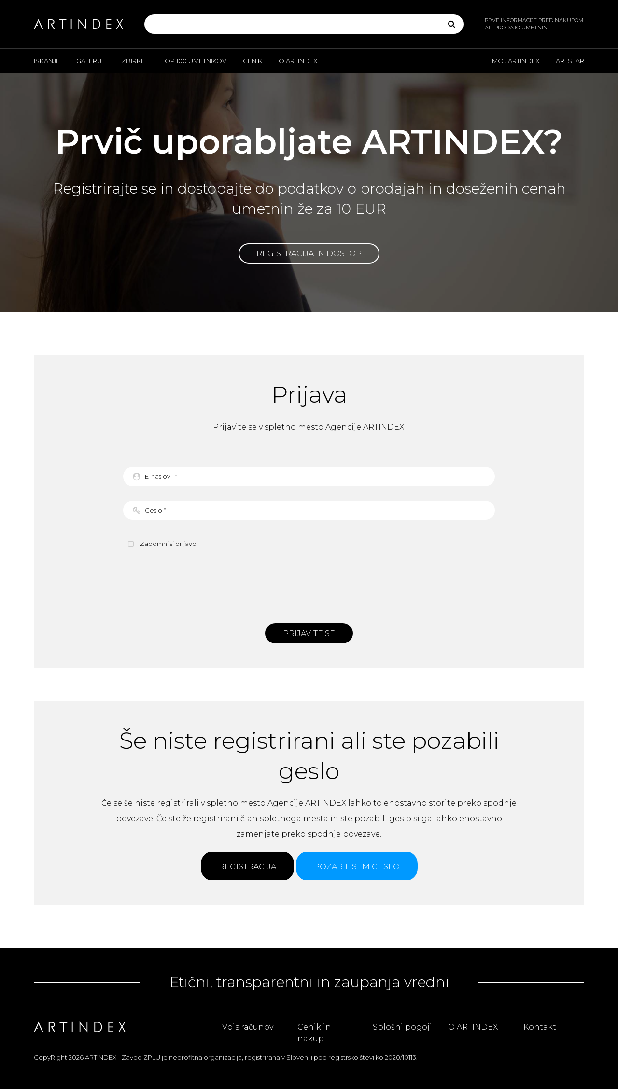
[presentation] (309, 584)
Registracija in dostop (309, 253)
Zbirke (133, 61)
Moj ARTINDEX (515, 61)
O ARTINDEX (298, 61)
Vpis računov (247, 1027)
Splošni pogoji (402, 1027)
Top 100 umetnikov (193, 61)
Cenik (252, 61)
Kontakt (539, 1027)
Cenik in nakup (314, 1032)
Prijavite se (309, 633)
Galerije (90, 61)
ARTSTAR (570, 61)
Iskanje (47, 61)
